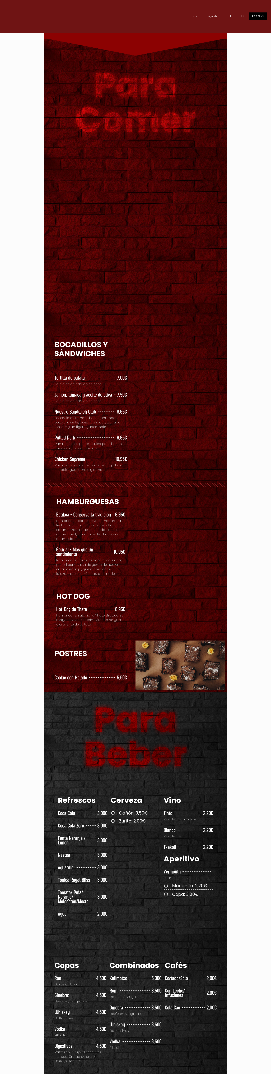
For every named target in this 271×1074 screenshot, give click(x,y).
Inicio (193, 16)
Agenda (211, 16)
